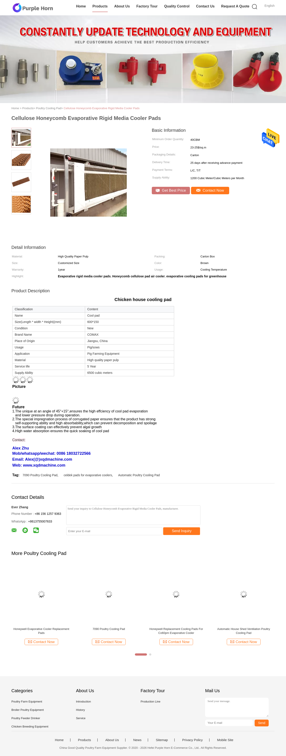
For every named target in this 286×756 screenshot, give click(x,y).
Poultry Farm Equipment (26, 701)
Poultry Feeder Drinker (25, 718)
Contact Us (205, 6)
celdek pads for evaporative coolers (88, 475)
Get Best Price (171, 190)
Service (80, 718)
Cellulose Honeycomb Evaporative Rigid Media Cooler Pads (101, 108)
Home (81, 6)
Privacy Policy (192, 740)
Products (99, 6)
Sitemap (162, 740)
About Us (122, 6)
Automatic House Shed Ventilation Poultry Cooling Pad (243, 631)
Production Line (150, 701)
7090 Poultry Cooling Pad (40, 475)
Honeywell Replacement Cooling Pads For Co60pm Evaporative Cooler (176, 631)
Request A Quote (235, 6)
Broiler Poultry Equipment (27, 709)
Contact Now (210, 190)
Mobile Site (225, 740)
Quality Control (176, 6)
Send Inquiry (182, 531)
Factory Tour (147, 6)
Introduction (83, 701)
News (137, 740)
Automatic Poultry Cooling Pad (139, 475)
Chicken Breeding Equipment (29, 726)
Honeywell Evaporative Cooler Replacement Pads (41, 631)
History (80, 709)
